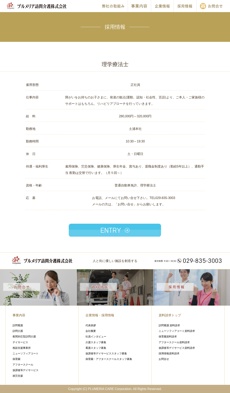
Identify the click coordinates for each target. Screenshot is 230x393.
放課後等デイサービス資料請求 (177, 347)
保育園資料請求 (168, 336)
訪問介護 (18, 330)
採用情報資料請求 (169, 353)
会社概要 (91, 330)
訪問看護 (18, 325)
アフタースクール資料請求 (174, 342)
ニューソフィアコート (25, 353)
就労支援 (18, 375)
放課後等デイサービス (25, 370)
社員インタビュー (96, 336)
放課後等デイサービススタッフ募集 (106, 353)
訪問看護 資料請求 (169, 325)
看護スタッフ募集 (96, 347)
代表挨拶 (91, 325)
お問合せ (164, 359)
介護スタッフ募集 (96, 342)
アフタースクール (23, 364)
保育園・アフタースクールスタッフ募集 (109, 359)
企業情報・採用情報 (100, 315)
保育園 (16, 359)
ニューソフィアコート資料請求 (177, 330)
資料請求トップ (170, 315)
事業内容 (19, 315)
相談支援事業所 (22, 347)
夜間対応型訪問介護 (24, 336)
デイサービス (20, 342)
